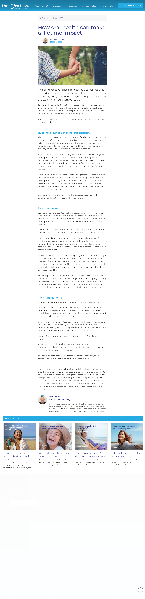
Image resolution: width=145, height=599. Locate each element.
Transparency (96, 597)
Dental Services (31, 569)
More (139, 419)
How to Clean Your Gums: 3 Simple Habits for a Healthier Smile (17, 456)
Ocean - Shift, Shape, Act (49, 597)
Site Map (109, 597)
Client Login (121, 597)
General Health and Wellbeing (55, 18)
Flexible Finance (31, 575)
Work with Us (113, 564)
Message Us (74, 583)
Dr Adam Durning (57, 40)
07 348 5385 (110, 6)
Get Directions (23, 503)
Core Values (112, 569)
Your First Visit (31, 564)
